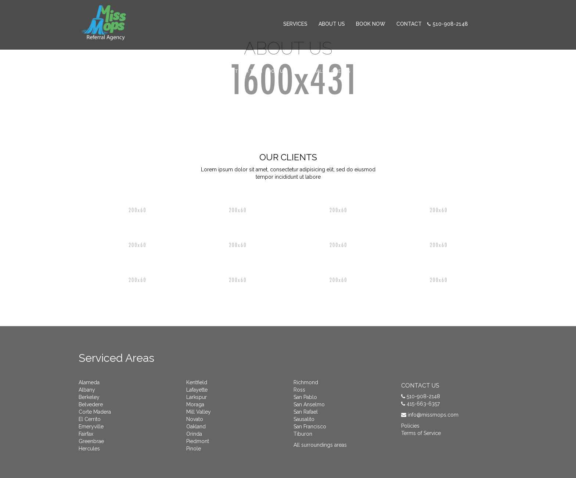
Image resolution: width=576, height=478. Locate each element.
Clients (340, 71)
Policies (410, 426)
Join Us (277, 71)
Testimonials (308, 71)
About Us (331, 24)
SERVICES (295, 24)
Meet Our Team (244, 71)
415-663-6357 (423, 404)
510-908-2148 (450, 24)
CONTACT (409, 24)
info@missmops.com (433, 415)
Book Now (370, 24)
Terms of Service (421, 433)
